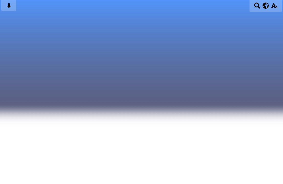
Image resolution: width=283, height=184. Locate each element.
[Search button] (257, 7)
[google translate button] (265, 6)
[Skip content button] (9, 7)
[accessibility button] (274, 7)
